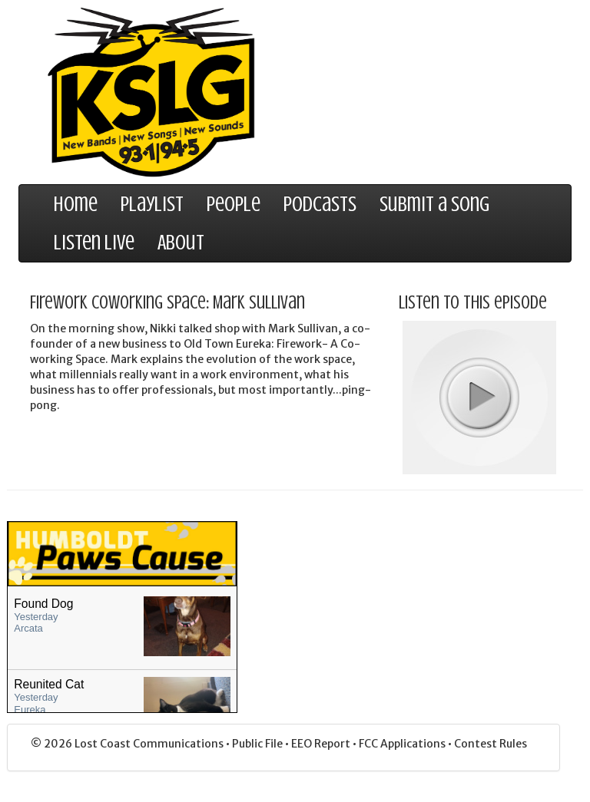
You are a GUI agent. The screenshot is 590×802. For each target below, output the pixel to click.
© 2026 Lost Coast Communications (128, 744)
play (478, 397)
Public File (258, 744)
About (180, 242)
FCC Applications (403, 744)
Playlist (152, 204)
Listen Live (94, 242)
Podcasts (319, 204)
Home (76, 204)
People (233, 204)
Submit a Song (434, 204)
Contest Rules (490, 744)
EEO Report (322, 744)
